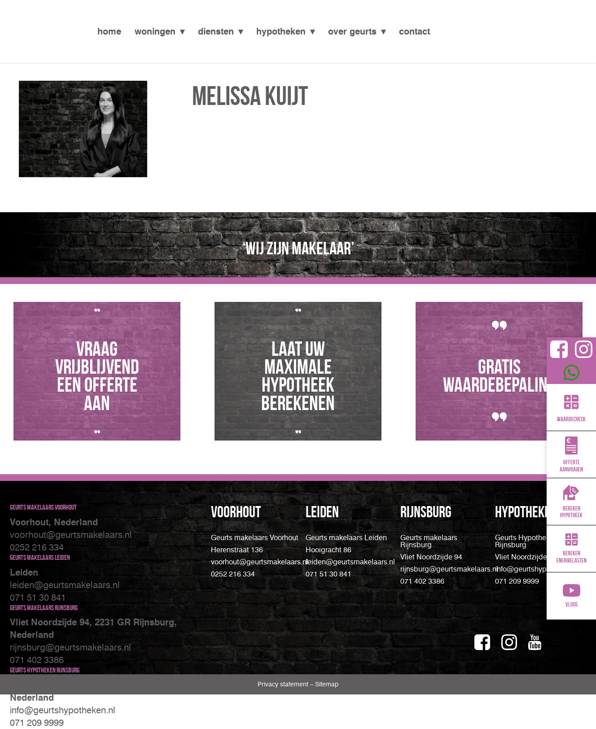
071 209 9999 (37, 722)
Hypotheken (281, 31)
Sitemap (326, 684)
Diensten (216, 31)
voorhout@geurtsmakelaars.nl (71, 534)
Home (109, 31)
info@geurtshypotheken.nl (62, 710)
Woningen (155, 31)
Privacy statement (284, 684)
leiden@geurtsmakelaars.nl (65, 585)
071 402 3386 (37, 660)
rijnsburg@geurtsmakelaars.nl (449, 569)
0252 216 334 (37, 547)
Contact (414, 31)
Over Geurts (352, 31)
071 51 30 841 (38, 597)
